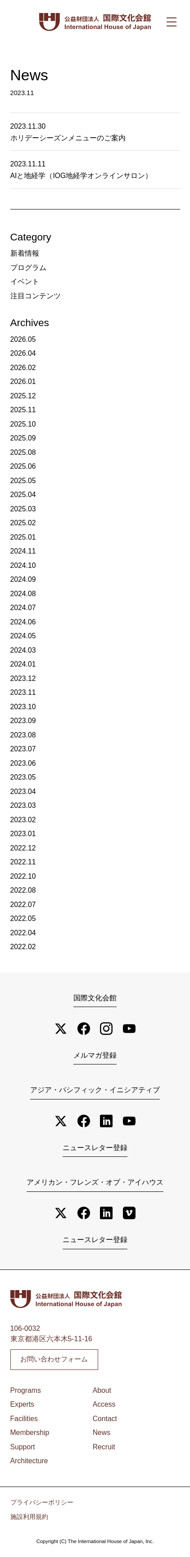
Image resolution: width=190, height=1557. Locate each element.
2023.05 (23, 777)
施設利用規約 (29, 1517)
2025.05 (23, 480)
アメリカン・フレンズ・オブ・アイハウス (95, 1182)
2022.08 (23, 890)
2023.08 (23, 735)
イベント (24, 281)
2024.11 (23, 551)
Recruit (104, 1448)
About (102, 1391)
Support (22, 1448)
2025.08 (23, 452)
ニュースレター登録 (95, 1147)
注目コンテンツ (35, 296)
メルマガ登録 (95, 1055)
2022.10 (23, 876)
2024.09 (23, 579)
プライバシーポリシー (41, 1503)
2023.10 (23, 707)
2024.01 (23, 664)
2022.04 (23, 933)
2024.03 (23, 650)
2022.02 (23, 947)
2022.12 (23, 848)
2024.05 (23, 636)
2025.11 (23, 410)
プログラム (28, 267)
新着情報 (24, 253)
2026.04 (23, 353)
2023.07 (23, 749)
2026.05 (23, 339)
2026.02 (23, 367)
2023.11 (23, 692)
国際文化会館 (95, 998)
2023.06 (23, 763)
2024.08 (23, 594)
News (101, 1433)
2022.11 (23, 862)
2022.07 (23, 904)
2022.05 (23, 918)
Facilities (24, 1419)
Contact (105, 1419)
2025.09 (23, 438)
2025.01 (23, 537)
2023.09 (23, 720)
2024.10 (23, 565)
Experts (22, 1405)
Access (104, 1405)
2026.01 (23, 381)
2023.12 (23, 678)
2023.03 (23, 805)
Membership (30, 1433)
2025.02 (23, 523)
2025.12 (23, 396)
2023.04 (23, 791)
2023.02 (23, 820)
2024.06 (23, 622)
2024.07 (23, 607)
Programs (25, 1391)
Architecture (29, 1461)
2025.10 (23, 424)
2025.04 (23, 494)
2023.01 (23, 833)
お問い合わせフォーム (57, 1360)
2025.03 (23, 509)
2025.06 (23, 466)
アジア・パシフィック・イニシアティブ (95, 1090)
